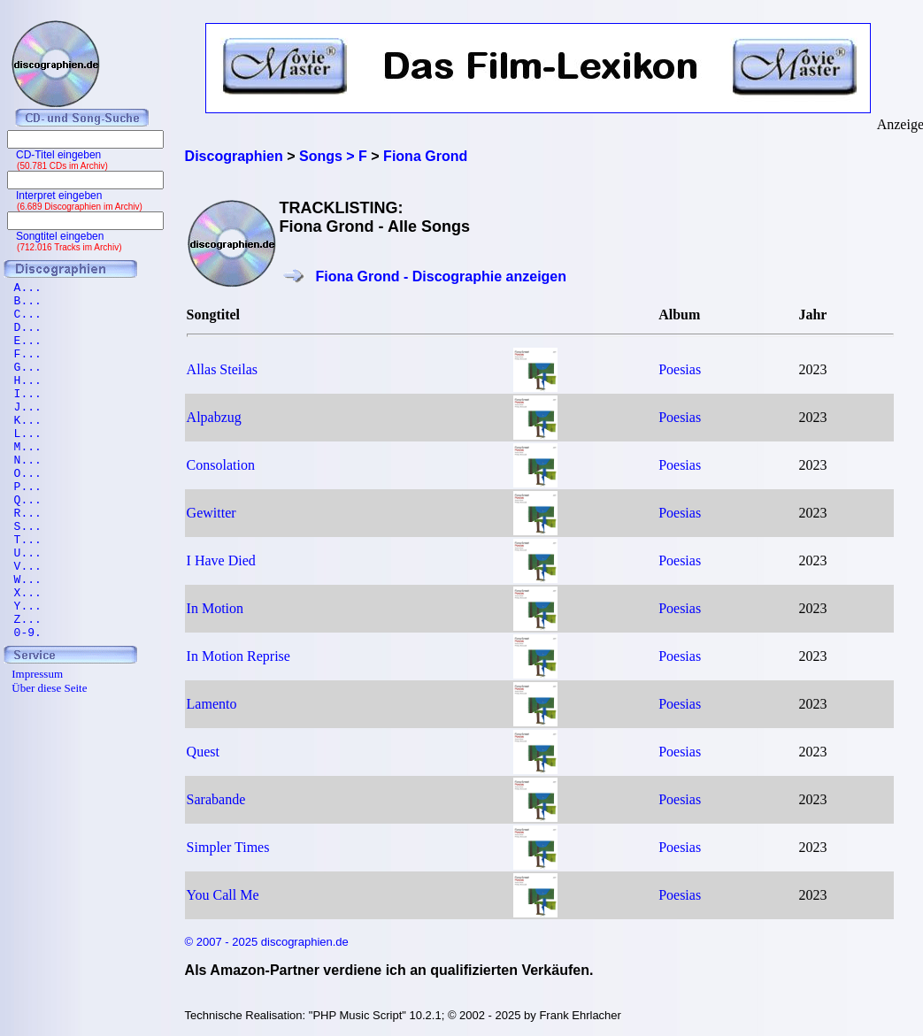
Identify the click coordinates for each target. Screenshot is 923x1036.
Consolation (221, 464)
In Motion (215, 608)
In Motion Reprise (238, 656)
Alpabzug (214, 417)
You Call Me (223, 894)
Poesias (679, 369)
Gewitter (211, 512)
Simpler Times (228, 847)
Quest (203, 751)
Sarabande (216, 799)
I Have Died (221, 560)
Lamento (212, 703)
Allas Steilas (222, 369)
